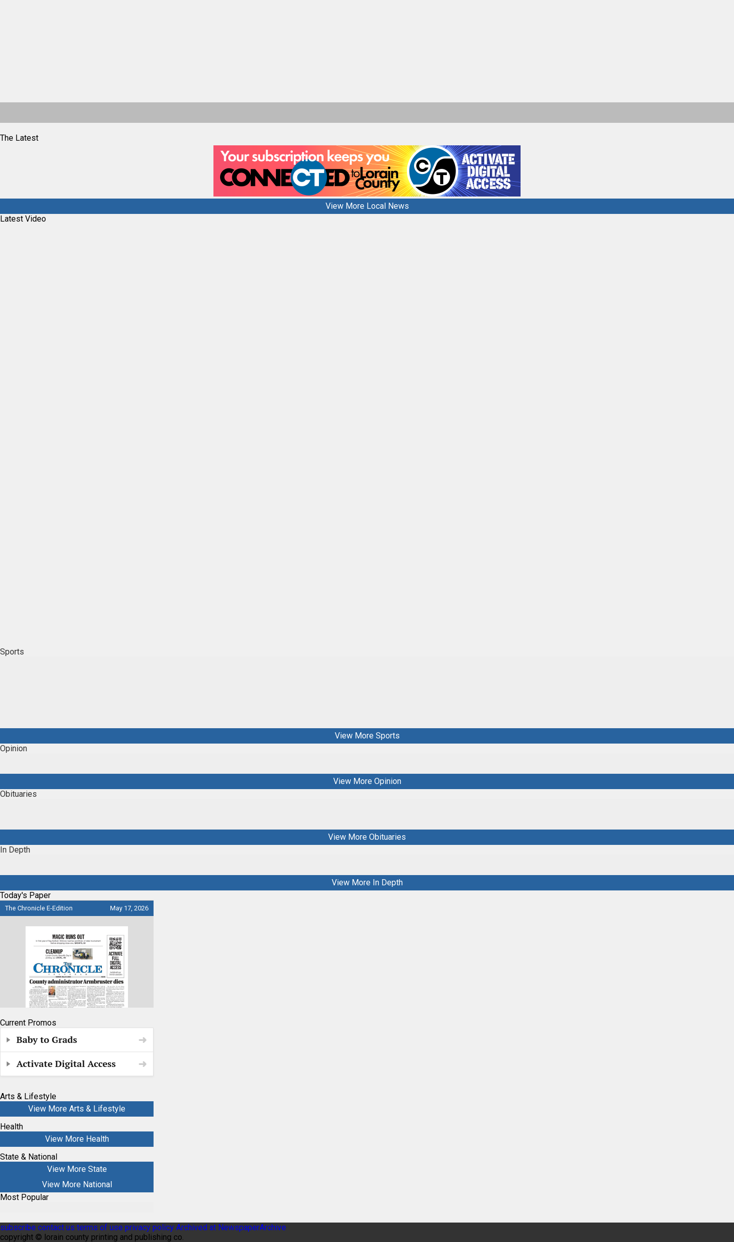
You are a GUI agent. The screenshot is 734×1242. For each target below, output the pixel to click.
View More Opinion (367, 781)
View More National (77, 1184)
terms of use (101, 1227)
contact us (56, 1227)
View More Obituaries (367, 837)
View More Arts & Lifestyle (76, 1109)
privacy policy (149, 1227)
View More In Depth (367, 882)
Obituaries (18, 794)
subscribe (18, 1227)
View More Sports (367, 735)
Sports (12, 652)
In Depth (15, 850)
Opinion (13, 748)
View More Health (77, 1139)
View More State (77, 1169)
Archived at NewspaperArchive (231, 1227)
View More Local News (367, 206)
